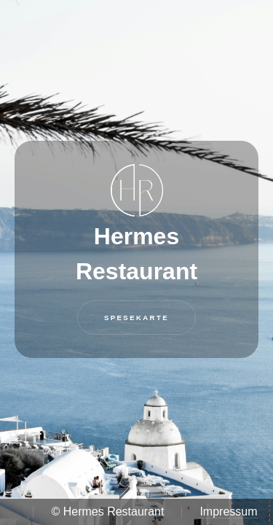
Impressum (228, 511)
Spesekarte (136, 318)
